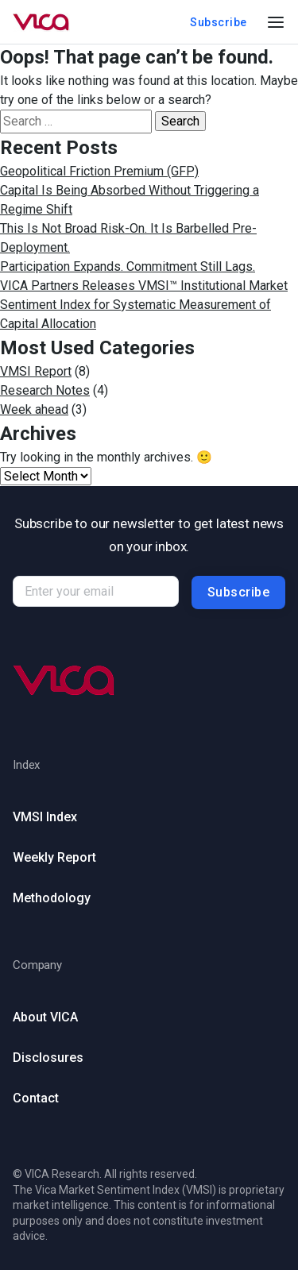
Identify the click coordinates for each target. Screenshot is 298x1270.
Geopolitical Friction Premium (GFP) (99, 171)
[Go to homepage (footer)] (149, 680)
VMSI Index (45, 816)
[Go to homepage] (41, 22)
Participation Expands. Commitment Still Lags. (127, 266)
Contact (36, 1098)
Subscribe (218, 22)
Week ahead (34, 409)
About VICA (45, 1017)
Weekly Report (54, 857)
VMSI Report (36, 371)
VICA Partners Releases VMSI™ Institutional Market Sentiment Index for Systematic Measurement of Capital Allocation (144, 304)
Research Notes (45, 390)
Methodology (52, 897)
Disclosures (48, 1057)
